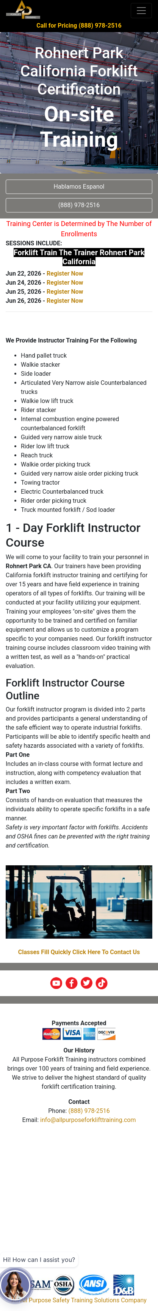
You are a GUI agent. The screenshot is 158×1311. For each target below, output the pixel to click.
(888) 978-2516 (89, 1110)
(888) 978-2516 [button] (79, 205)
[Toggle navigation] (141, 10)
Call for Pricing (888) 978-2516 (78, 25)
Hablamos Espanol (79, 186)
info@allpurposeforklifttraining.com (88, 1119)
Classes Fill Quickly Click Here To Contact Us (79, 952)
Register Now (65, 273)
